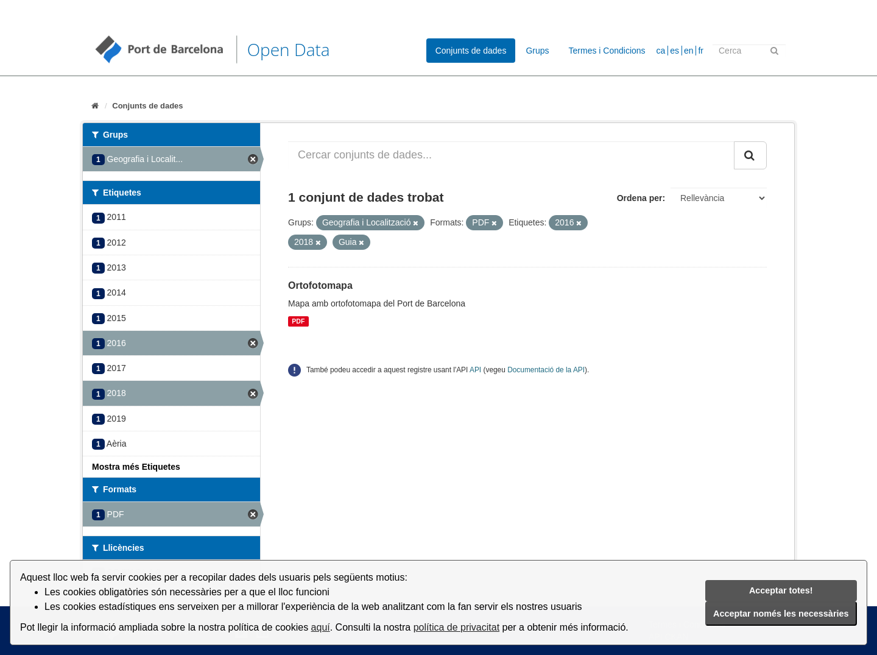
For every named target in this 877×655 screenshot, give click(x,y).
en (689, 50)
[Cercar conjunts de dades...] (511, 155)
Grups (537, 50)
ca (661, 50)
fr (700, 50)
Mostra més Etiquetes (136, 467)
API (475, 370)
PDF (298, 321)
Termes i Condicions (607, 50)
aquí (320, 627)
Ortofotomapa (320, 285)
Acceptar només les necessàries (780, 613)
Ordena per (640, 198)
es (674, 50)
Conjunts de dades (471, 50)
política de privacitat (456, 627)
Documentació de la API (546, 370)
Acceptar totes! (781, 590)
